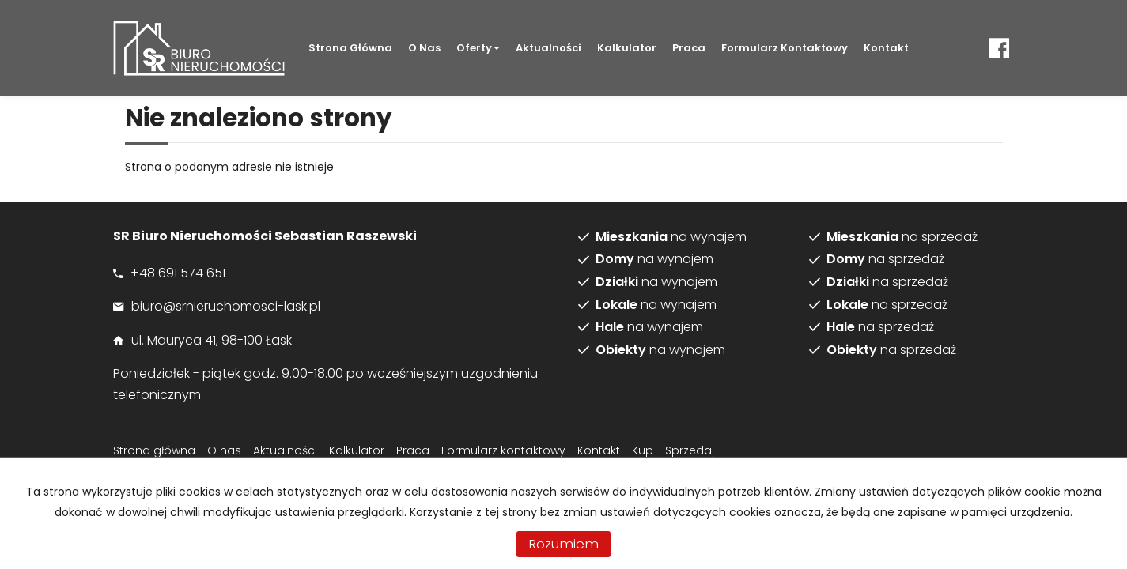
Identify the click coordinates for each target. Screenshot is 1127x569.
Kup (642, 450)
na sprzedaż (902, 237)
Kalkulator (626, 47)
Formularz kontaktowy (784, 47)
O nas (424, 47)
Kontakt (886, 47)
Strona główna (350, 47)
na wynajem (671, 237)
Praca (688, 47)
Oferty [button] (478, 47)
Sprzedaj (689, 450)
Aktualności (548, 47)
